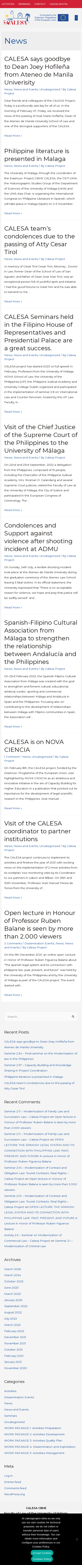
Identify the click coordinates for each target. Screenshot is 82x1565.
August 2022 (13, 1312)
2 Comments (13, 943)
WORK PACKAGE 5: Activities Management (34, 1453)
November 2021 (15, 1343)
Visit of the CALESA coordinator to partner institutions (37, 831)
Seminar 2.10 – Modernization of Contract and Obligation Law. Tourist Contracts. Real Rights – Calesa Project (36, 1173)
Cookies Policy (42, 1559)
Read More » (13, 135)
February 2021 (14, 1355)
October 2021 (13, 1349)
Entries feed (12, 1482)
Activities (8, 4)
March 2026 (12, 1269)
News (8, 89)
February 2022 (14, 1331)
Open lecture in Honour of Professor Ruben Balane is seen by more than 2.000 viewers (40, 1122)
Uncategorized (49, 89)
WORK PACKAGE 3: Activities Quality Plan (33, 1440)
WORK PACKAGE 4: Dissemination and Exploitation (40, 1446)
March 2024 (12, 1275)
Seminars (24, 4)
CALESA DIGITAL (59, 4)
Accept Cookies (42, 1553)
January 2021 (13, 1361)
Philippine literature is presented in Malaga (33, 1076)
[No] (77, 1539)
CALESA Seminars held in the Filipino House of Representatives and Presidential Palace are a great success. (39, 332)
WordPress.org (14, 1494)
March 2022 (12, 1324)
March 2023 (12, 1293)
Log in (8, 1475)
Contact (40, 4)
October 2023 (13, 1281)
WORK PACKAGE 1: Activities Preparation (32, 1428)
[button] (76, 18)
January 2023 (13, 1300)
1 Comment (12, 756)
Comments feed (15, 1488)
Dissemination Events (39, 943)
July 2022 (10, 1318)
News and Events (26, 89)
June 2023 (11, 1287)
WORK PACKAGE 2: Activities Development (34, 1434)
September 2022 (15, 1306)
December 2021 (15, 1337)
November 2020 (15, 1368)
